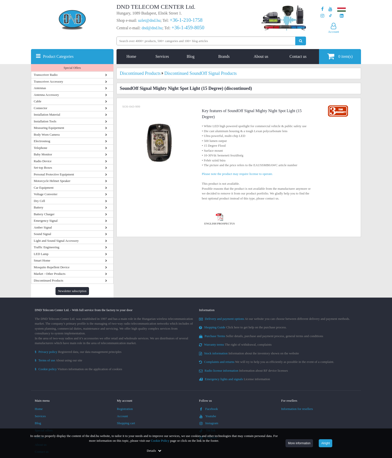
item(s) (339, 56)
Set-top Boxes (43, 167)
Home (131, 56)
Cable (37, 101)
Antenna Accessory (46, 95)
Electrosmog (42, 141)
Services (162, 56)
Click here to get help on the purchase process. (243, 327)
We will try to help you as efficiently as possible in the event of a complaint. (266, 362)
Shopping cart (126, 423)
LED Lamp (41, 254)
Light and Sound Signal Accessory (56, 241)
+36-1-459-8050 (188, 27)
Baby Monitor (43, 154)
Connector (40, 108)
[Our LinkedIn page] (342, 16)
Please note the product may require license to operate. (237, 174)
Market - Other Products (50, 274)
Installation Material (47, 114)
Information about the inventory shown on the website (249, 353)
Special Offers (72, 68)
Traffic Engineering (46, 247)
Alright (325, 443)
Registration (125, 409)
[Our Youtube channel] (330, 9)
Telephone (40, 148)
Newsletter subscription (72, 291)
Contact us (298, 56)
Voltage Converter (46, 194)
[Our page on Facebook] (322, 9)
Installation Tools (45, 121)
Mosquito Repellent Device (52, 267)
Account (122, 416)
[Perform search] (300, 41)
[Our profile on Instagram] (322, 16)
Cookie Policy (160, 440)
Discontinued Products (48, 280)
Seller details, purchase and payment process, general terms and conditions (261, 336)
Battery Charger (44, 214)
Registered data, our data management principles (78, 352)
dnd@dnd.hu (152, 28)
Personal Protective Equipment (54, 174)
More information (299, 443)
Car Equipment (44, 187)
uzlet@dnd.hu (149, 20)
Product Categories (58, 56)
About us (261, 56)
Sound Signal (42, 234)
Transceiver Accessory (48, 81)
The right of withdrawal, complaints (235, 344)
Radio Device (43, 161)
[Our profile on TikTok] (330, 16)
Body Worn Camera (47, 134)
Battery (38, 207)
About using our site (58, 360)
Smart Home (42, 260)
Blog (190, 56)
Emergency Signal (46, 220)
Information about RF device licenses (243, 370)
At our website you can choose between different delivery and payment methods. (274, 319)
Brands (224, 56)
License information (234, 379)
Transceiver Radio (46, 75)
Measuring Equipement (49, 128)
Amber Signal (43, 227)
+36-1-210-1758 (186, 20)
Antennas (40, 88)
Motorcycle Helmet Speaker (52, 181)
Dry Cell (39, 201)
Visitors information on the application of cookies (78, 369)
